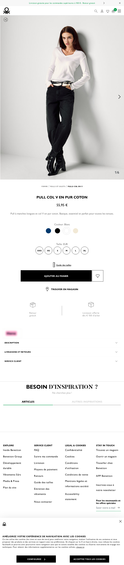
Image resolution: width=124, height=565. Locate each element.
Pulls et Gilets (58, 186)
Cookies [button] (70, 456)
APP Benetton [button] (104, 476)
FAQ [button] (36, 450)
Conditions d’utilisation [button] (72, 465)
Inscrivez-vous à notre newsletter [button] (106, 487)
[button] (96, 11)
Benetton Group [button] (12, 456)
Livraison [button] (39, 463)
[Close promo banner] (120, 3)
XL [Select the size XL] (84, 250)
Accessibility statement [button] (72, 496)
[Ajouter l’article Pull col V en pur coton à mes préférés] (97, 276)
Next (103, 3)
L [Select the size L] (75, 250)
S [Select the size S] (57, 250)
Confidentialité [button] (73, 450)
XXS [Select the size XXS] (39, 250)
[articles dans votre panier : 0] (113, 10)
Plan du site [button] (9, 487)
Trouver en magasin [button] (62, 289)
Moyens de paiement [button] (45, 469)
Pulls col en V (75, 186)
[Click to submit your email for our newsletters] (118, 507)
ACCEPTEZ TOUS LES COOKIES (89, 559)
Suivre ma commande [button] (46, 456)
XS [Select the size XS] (48, 250)
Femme (44, 186)
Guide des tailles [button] (43, 482)
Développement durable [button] (12, 465)
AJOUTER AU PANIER (56, 275)
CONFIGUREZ (36, 559)
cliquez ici (80, 546)
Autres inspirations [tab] (87, 401)
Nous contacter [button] (43, 501)
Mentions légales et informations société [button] (76, 483)
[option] (62, 97)
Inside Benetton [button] (12, 450)
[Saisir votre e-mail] (106, 507)
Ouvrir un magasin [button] (106, 456)
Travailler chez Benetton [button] (104, 465)
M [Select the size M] (66, 250)
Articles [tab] (28, 401)
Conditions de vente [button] (76, 474)
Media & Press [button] (11, 481)
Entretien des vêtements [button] (41, 491)
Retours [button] (38, 476)
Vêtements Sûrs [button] (12, 474)
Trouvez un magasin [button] (107, 450)
